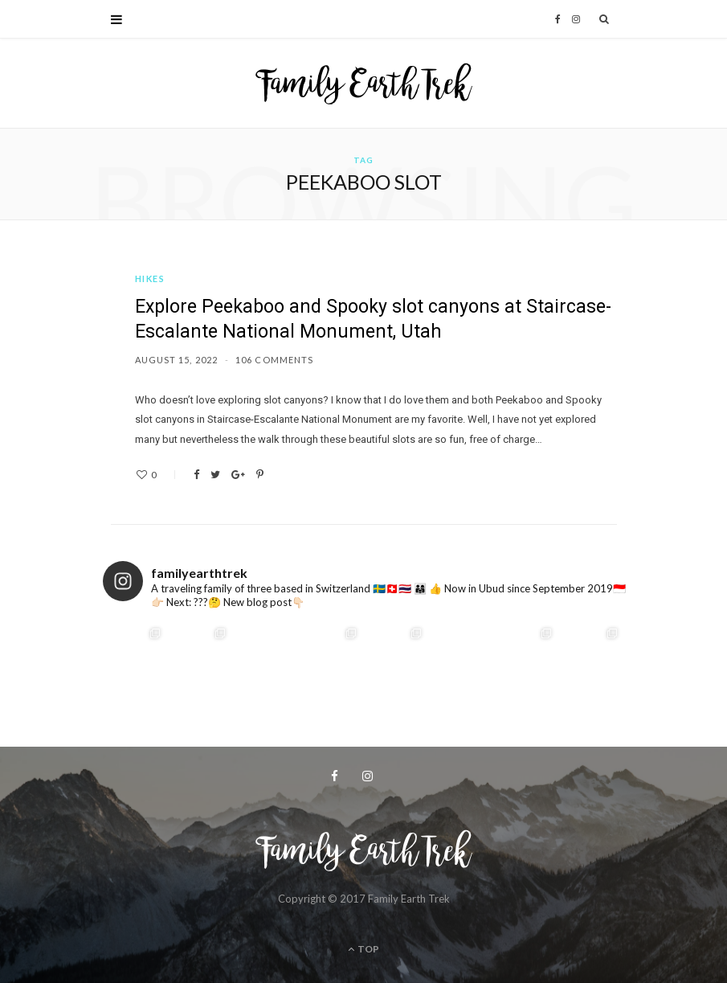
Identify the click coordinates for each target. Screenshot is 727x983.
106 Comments (274, 359)
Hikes (150, 278)
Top (363, 949)
